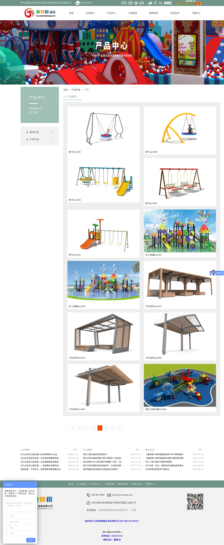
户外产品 (34, 139)
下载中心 (196, 13)
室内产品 (34, 132)
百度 (133, 510)
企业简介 (90, 13)
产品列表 (76, 90)
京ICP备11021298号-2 (112, 532)
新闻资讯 (153, 13)
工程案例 (132, 13)
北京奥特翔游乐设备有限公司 (113, 510)
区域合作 (174, 13)
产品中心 (111, 13)
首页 (71, 13)
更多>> (76, 450)
